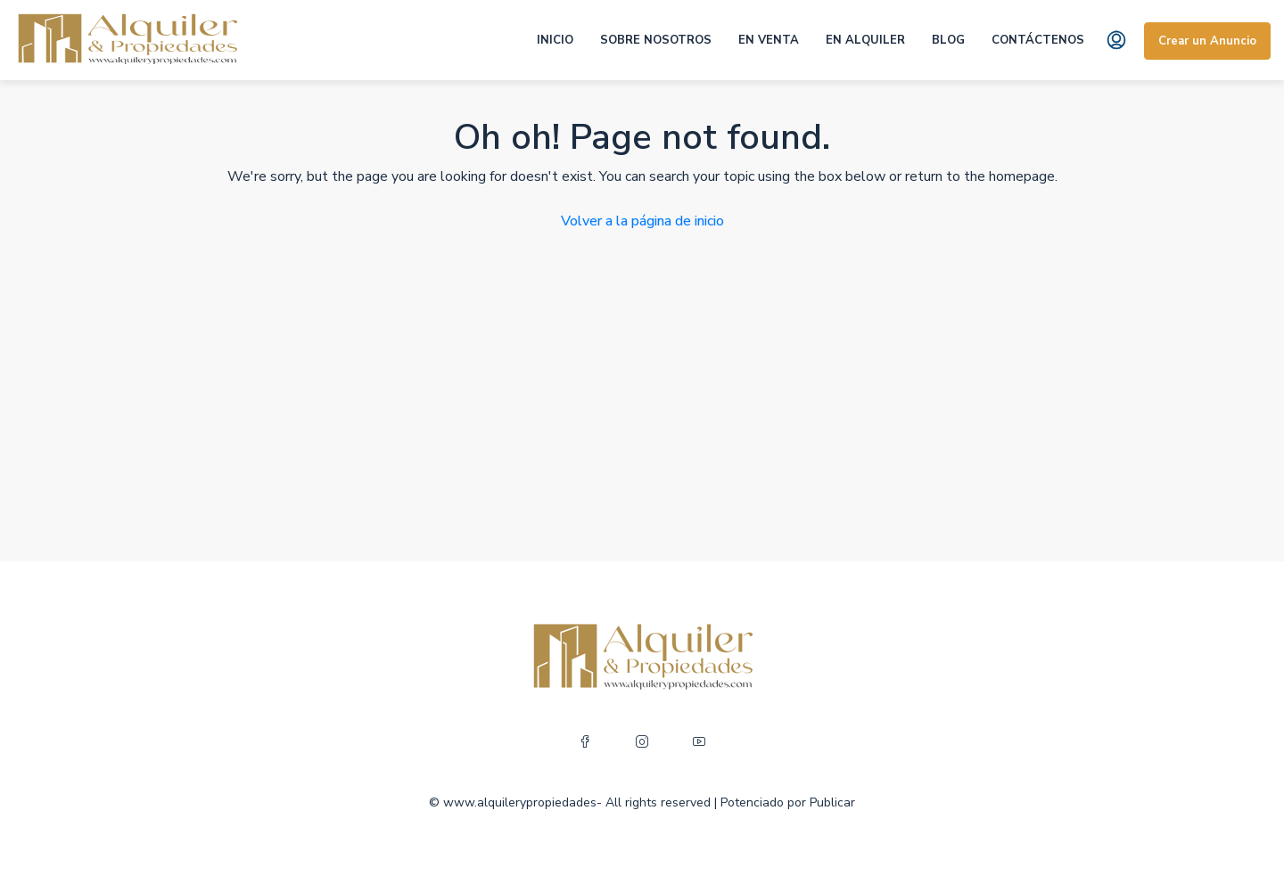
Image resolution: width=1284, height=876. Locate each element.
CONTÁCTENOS (1038, 40)
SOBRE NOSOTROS (656, 40)
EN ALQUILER (865, 40)
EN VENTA (768, 40)
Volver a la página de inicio (642, 221)
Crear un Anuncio (1207, 41)
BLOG (948, 40)
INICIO (555, 40)
